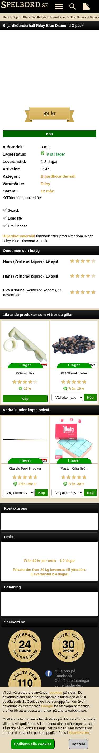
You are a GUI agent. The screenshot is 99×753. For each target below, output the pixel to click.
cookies (56, 693)
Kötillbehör (38, 17)
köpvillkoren (79, 733)
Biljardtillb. (19, 17)
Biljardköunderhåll (58, 176)
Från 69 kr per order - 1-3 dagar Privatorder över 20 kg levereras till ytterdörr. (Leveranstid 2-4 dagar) (49, 567)
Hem (6, 17)
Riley (45, 183)
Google (47, 706)
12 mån (47, 191)
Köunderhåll (57, 17)
